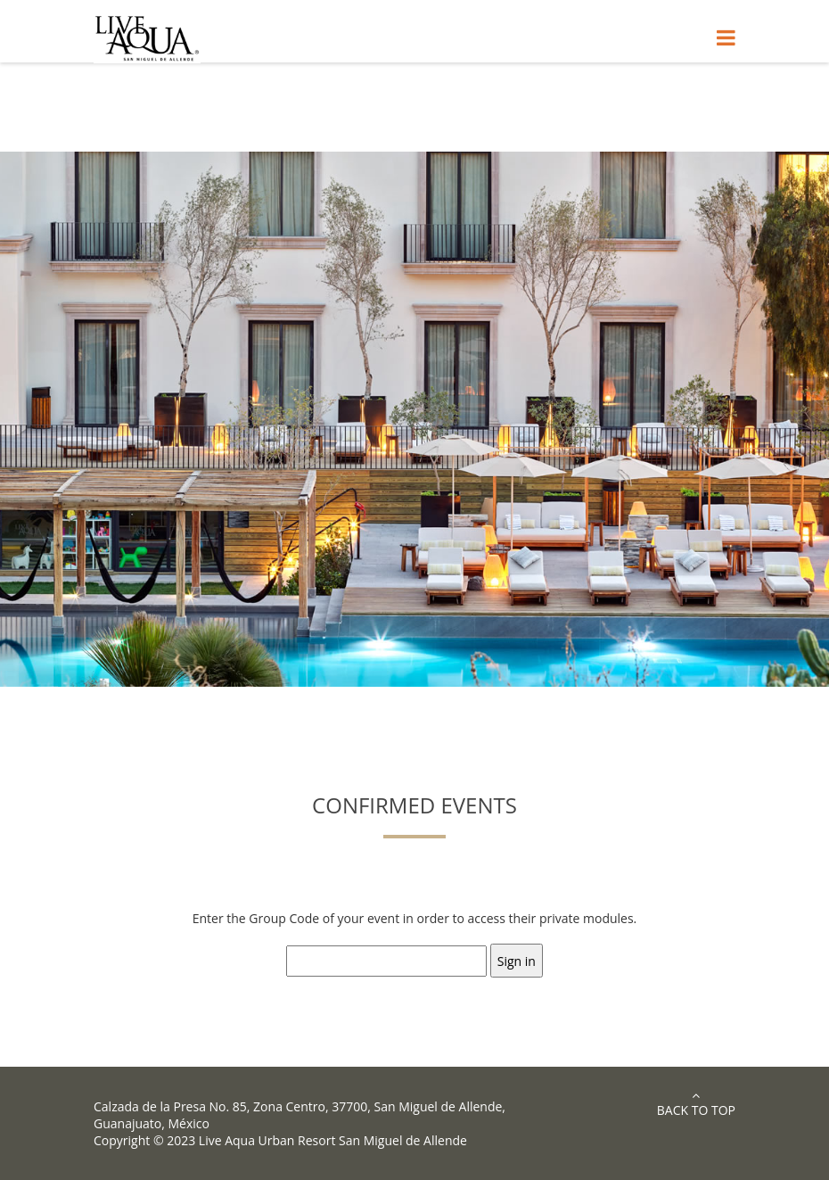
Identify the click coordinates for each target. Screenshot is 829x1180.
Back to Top (696, 1103)
